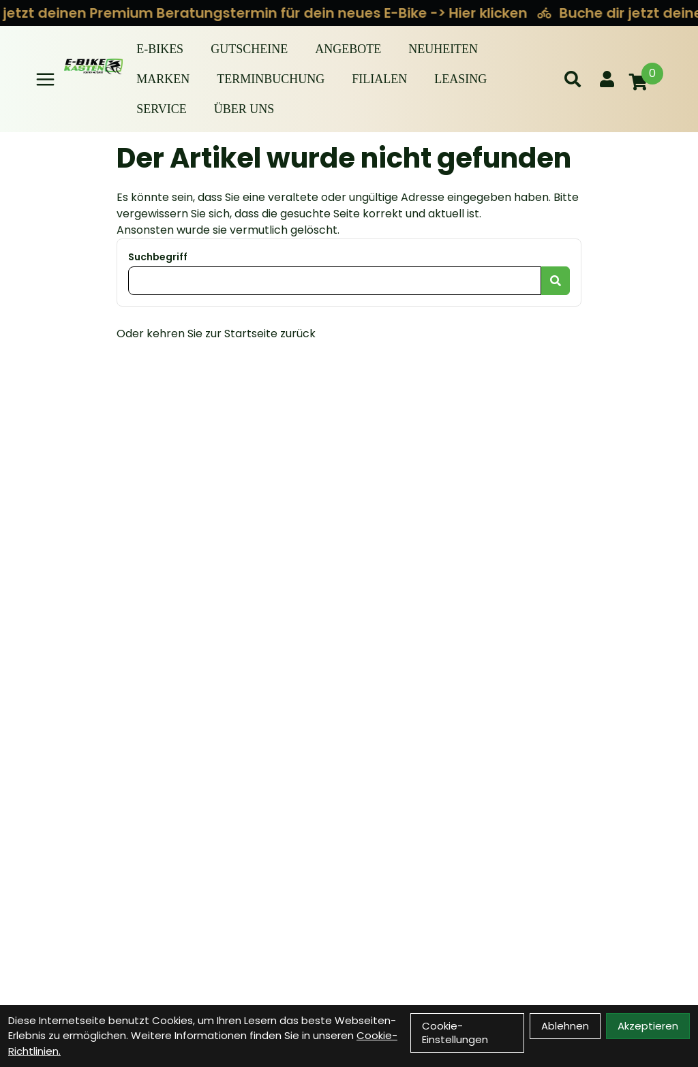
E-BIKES (159, 49)
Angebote (348, 49)
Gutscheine (249, 49)
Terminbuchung (270, 79)
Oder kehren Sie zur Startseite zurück (216, 333)
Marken (162, 79)
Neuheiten (443, 49)
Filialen (379, 79)
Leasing (460, 79)
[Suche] (572, 79)
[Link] (45, 79)
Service (161, 109)
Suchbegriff (157, 257)
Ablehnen (565, 1026)
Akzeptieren (648, 1026)
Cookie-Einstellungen (455, 1033)
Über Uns (244, 109)
